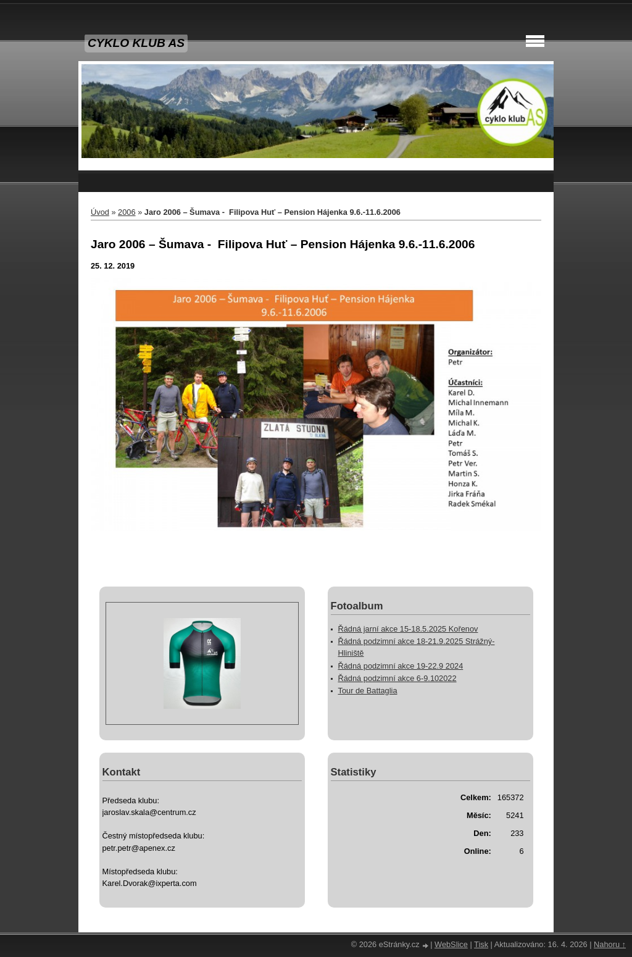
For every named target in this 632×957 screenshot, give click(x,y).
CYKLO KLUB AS (136, 42)
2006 (126, 212)
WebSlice (451, 944)
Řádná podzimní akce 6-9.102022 (397, 678)
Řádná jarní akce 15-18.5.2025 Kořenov (408, 628)
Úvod (100, 212)
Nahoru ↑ (610, 944)
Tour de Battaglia (367, 690)
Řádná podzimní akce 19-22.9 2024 (401, 666)
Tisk (481, 944)
